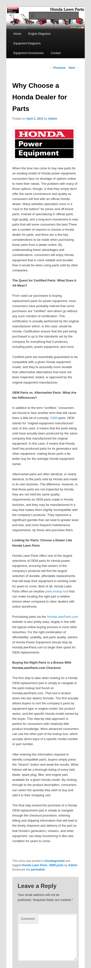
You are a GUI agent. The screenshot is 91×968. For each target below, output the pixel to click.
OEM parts (56, 865)
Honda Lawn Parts (35, 865)
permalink (38, 869)
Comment (28, 918)
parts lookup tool (56, 591)
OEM (54, 418)
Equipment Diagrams (27, 43)
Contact (56, 53)
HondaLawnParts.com (62, 616)
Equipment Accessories (28, 53)
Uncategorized (54, 861)
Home (17, 33)
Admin (52, 118)
